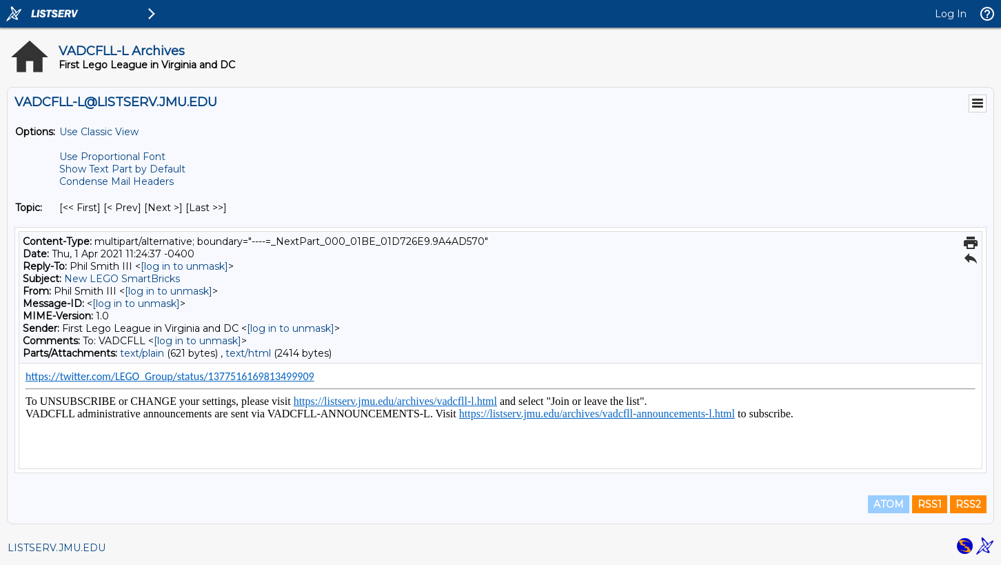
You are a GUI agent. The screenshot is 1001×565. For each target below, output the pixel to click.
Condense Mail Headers (116, 181)
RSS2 (968, 504)
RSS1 (930, 504)
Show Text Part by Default (122, 169)
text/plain (142, 353)
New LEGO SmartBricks (122, 278)
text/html (248, 353)
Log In (951, 14)
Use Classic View (99, 132)
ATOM (888, 504)
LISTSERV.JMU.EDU (56, 548)
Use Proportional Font (112, 156)
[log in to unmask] (184, 266)
